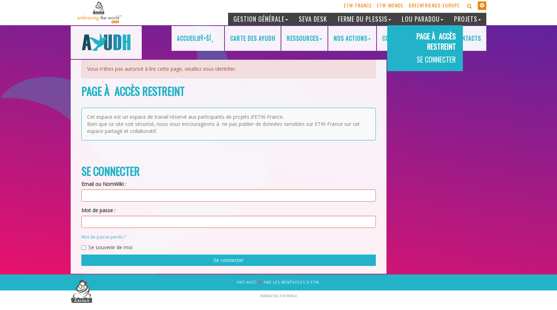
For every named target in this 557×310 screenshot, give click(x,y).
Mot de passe (97, 210)
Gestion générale (260, 18)
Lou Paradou (422, 18)
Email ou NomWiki (102, 184)
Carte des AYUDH (252, 38)
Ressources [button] (304, 38)
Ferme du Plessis (364, 18)
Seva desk (313, 18)
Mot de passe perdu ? (103, 237)
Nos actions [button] (352, 38)
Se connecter (228, 260)
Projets (467, 18)
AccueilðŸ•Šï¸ (198, 38)
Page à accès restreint (436, 41)
